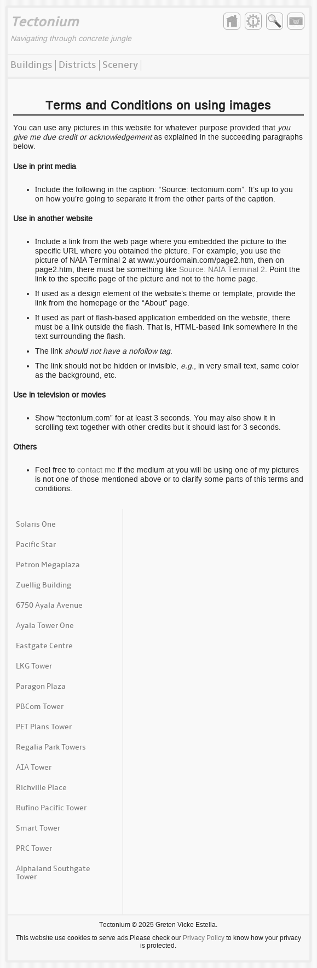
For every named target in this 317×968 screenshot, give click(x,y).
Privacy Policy (203, 938)
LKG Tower (34, 666)
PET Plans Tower (44, 727)
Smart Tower (38, 829)
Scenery (120, 65)
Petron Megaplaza (48, 565)
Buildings (31, 65)
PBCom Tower (40, 707)
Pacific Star (36, 545)
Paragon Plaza (41, 687)
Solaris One (36, 525)
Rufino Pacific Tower (51, 808)
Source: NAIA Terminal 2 (222, 269)
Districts (77, 65)
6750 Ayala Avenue (49, 606)
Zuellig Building (43, 585)
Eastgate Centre (44, 646)
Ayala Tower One (45, 626)
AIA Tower (33, 768)
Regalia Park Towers (51, 748)
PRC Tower (34, 849)
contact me (96, 469)
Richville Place (41, 788)
